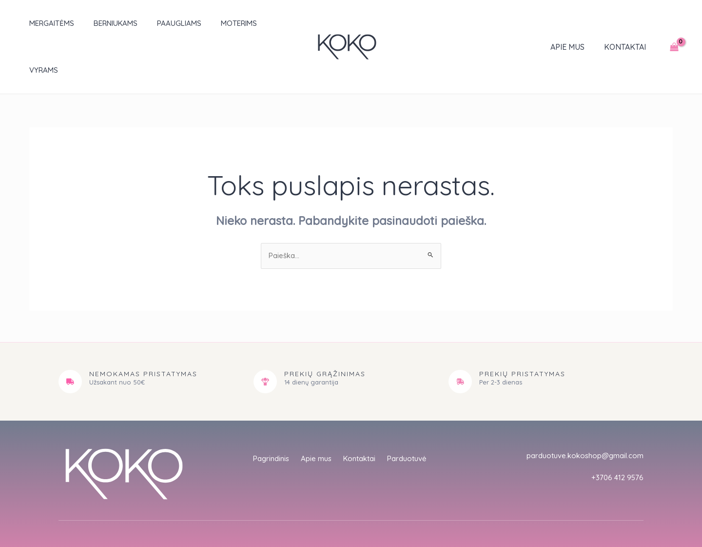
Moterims (214, 23)
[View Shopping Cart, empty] (673, 23)
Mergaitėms (42, 23)
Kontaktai (627, 23)
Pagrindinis (267, 414)
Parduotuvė (411, 414)
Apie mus (573, 23)
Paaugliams (159, 23)
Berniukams (101, 23)
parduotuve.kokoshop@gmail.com (581, 409)
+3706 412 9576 (616, 431)
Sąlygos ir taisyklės (609, 508)
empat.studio (228, 517)
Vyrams (261, 23)
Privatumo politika (535, 508)
